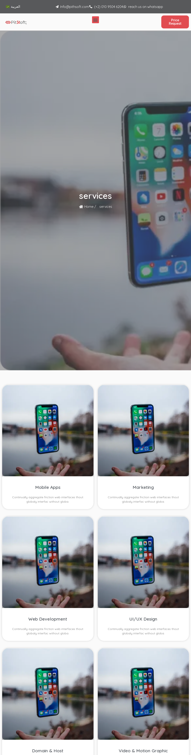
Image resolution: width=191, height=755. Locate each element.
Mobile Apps (47, 487)
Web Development (47, 619)
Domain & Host (47, 750)
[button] (95, 19)
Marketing (143, 487)
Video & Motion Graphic (143, 750)
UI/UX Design (143, 619)
